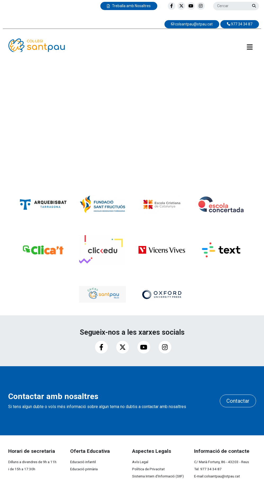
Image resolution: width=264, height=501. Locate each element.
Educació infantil (83, 462)
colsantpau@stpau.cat (222, 476)
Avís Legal (140, 462)
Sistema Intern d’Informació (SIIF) (158, 476)
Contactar (237, 401)
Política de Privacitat (148, 469)
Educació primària (84, 469)
